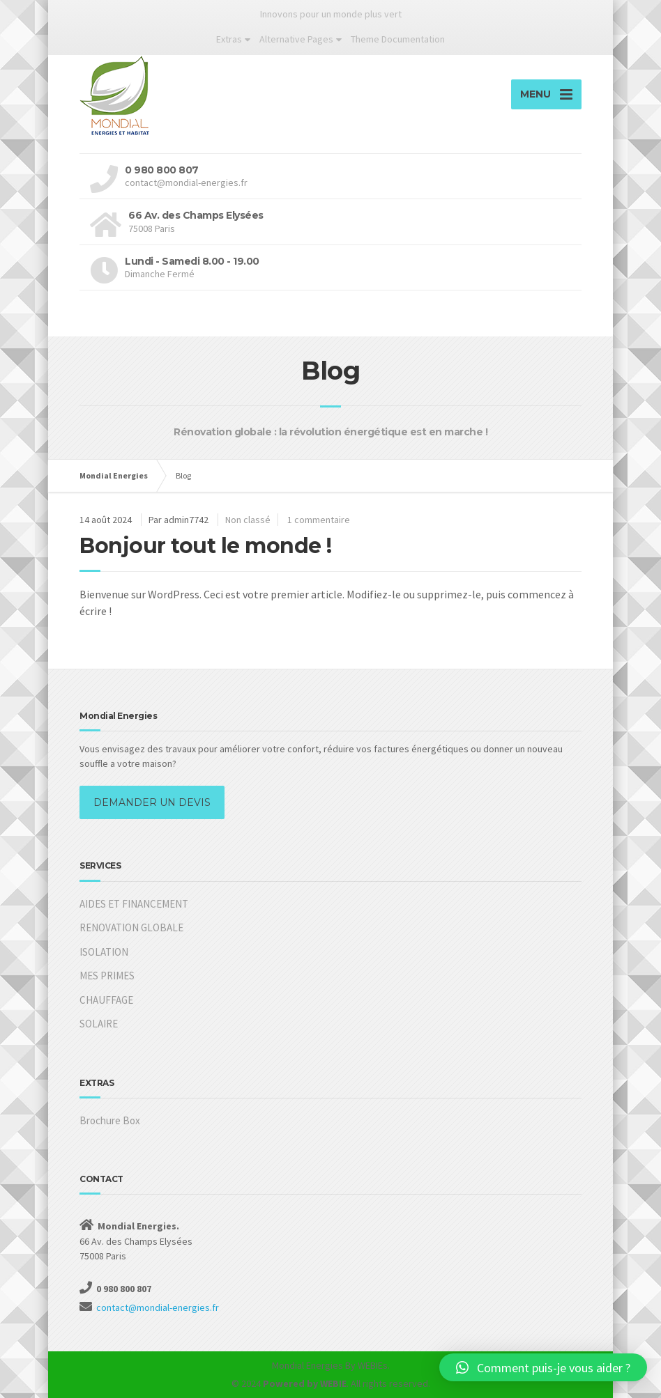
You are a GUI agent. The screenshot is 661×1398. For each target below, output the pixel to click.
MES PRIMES (107, 975)
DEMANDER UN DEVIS (152, 802)
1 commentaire (318, 519)
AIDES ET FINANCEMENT (133, 903)
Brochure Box (109, 1120)
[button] (543, 1367)
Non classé (248, 519)
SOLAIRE (98, 1023)
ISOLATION (103, 951)
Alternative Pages (296, 39)
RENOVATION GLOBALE (131, 927)
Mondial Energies (307, 1365)
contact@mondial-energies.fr (157, 1307)
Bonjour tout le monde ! (205, 546)
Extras (229, 39)
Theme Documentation (398, 39)
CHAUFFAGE (106, 1000)
